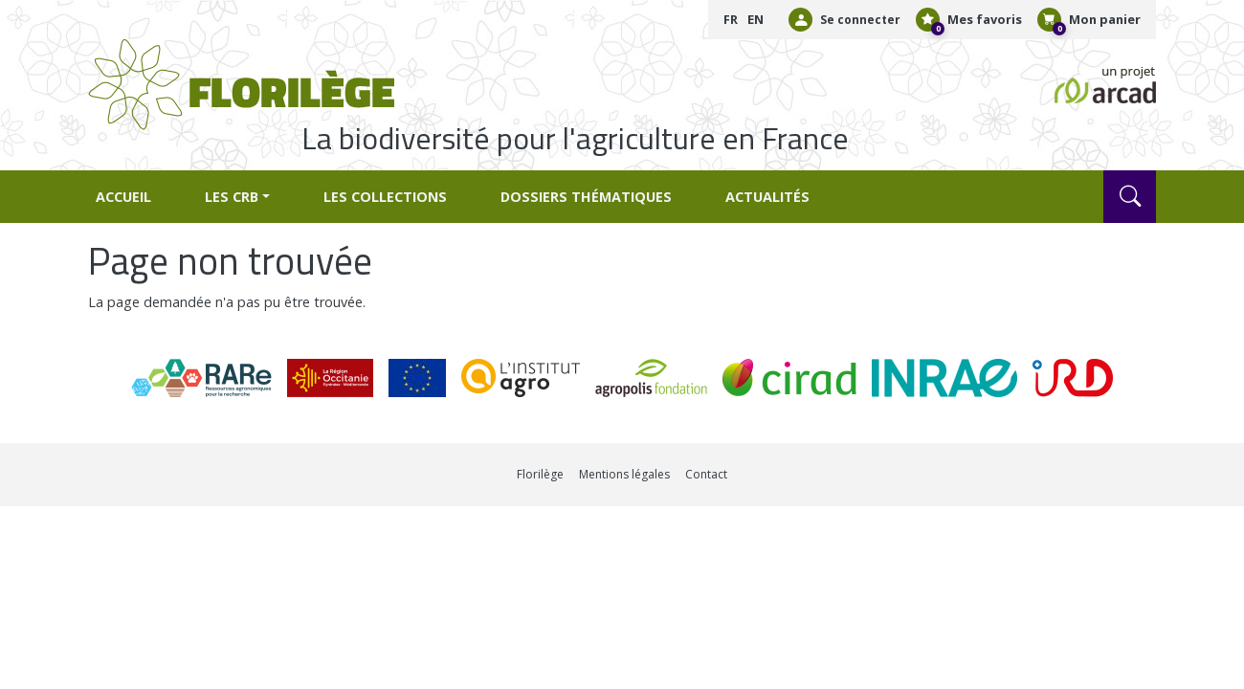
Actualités (767, 197)
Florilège (540, 474)
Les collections (385, 197)
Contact (706, 474)
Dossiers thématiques (586, 197)
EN (755, 19)
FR (730, 19)
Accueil (123, 197)
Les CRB (231, 197)
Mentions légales (624, 474)
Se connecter (860, 19)
